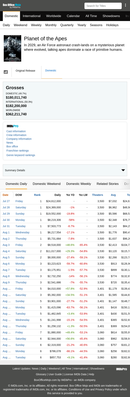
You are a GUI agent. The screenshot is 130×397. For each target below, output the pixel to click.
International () (19, 102)
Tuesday (20, 226)
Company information (19, 138)
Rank (37, 194)
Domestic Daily (16, 184)
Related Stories (107, 184)
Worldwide (53, 16)
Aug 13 (7, 307)
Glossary (41, 374)
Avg (113, 194)
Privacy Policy (103, 389)
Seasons (96, 25)
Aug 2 (6, 238)
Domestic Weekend (46, 184)
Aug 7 (6, 269)
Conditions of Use (79, 389)
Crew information (16, 135)
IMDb (81, 379)
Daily (6, 25)
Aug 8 (6, 276)
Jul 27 (6, 201)
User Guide (55, 374)
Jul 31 (6, 226)
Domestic (11, 16)
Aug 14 (7, 313)
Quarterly (67, 25)
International (32, 16)
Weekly (36, 25)
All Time (91, 16)
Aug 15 (7, 319)
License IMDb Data (75, 374)
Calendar (73, 16)
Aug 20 (7, 351)
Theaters (97, 194)
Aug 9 (6, 282)
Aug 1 (6, 232)
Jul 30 (6, 219)
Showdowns (111, 16)
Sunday (19, 213)
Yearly (81, 25)
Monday (20, 219)
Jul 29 (6, 213)
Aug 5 (6, 257)
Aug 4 (6, 251)
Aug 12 (7, 301)
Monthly (51, 25)
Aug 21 (7, 357)
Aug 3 (6, 244)
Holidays (112, 25)
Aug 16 (7, 326)
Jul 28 (6, 207)
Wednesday (22, 232)
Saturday (20, 207)
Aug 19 (7, 344)
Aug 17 (7, 332)
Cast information (16, 131)
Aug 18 (7, 338)
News (9, 142)
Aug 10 (7, 288)
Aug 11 (7, 294)
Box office (12, 146)
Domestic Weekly (78, 184)
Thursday (20, 238)
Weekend (20, 25)
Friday (19, 201)
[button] (125, 5)
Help (91, 374)
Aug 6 (6, 263)
